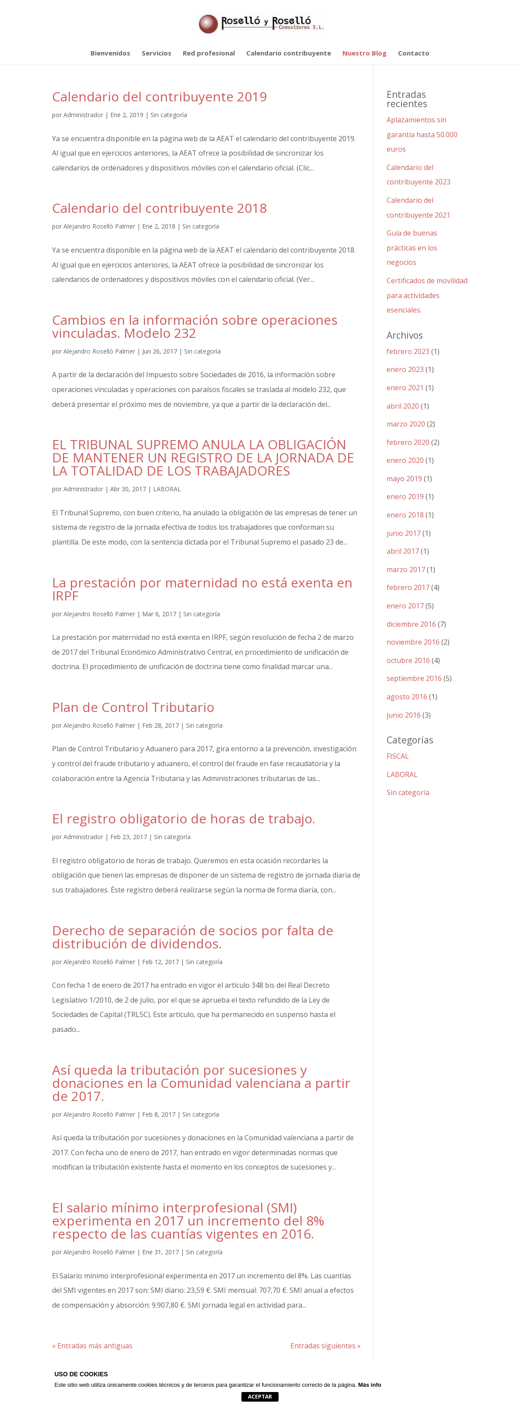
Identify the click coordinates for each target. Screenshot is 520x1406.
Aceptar (260, 1396)
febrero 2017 (408, 587)
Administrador (83, 115)
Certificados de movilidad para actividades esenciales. (427, 295)
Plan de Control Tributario (133, 707)
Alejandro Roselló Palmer (99, 226)
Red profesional (209, 53)
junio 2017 (404, 533)
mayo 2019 (404, 478)
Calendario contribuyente (288, 53)
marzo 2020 (406, 424)
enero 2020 (405, 460)
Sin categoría (168, 115)
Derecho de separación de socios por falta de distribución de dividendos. (192, 936)
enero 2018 (405, 515)
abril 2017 (403, 551)
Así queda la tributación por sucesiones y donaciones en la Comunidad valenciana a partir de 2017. (201, 1083)
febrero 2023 (408, 351)
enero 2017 (405, 606)
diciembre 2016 (411, 624)
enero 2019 (405, 496)
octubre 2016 (408, 660)
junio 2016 (404, 715)
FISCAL (398, 756)
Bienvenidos (110, 53)
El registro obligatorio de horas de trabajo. (183, 818)
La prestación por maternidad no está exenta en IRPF (202, 588)
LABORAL (167, 489)
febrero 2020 (408, 442)
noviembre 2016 (413, 642)
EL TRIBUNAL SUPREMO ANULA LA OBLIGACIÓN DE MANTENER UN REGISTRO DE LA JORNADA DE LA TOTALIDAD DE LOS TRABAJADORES (203, 457)
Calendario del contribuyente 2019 (159, 96)
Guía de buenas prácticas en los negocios (412, 247)
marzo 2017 (406, 569)
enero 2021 (405, 387)
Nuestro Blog (364, 53)
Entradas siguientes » (325, 1345)
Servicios (156, 53)
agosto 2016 (407, 696)
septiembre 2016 (414, 678)
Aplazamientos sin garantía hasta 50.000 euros (422, 134)
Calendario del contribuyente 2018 (159, 208)
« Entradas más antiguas (92, 1345)
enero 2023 (405, 369)
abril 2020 (403, 406)
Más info (369, 1385)
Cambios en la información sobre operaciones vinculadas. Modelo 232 (195, 326)
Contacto (413, 53)
